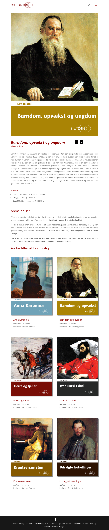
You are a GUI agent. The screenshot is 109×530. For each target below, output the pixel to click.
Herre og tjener (21, 400)
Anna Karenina (21, 319)
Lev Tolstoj (18, 146)
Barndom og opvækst (70, 319)
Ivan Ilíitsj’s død (67, 400)
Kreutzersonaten (22, 481)
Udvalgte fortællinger (70, 481)
